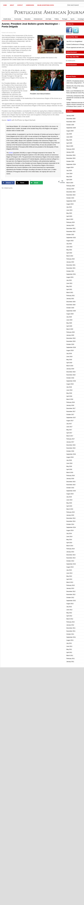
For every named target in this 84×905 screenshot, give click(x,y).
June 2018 (69, 390)
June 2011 (69, 646)
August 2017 (69, 420)
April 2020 (69, 326)
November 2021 (70, 268)
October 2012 (70, 597)
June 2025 (69, 137)
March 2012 (69, 619)
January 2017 (70, 442)
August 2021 (69, 277)
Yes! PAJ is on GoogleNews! (74, 41)
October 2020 (70, 308)
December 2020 (70, 301)
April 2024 (69, 179)
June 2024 (69, 173)
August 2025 (69, 131)
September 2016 (71, 454)
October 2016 (70, 451)
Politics (57, 19)
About (12, 5)
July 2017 (69, 423)
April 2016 (69, 469)
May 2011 (69, 649)
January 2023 (70, 225)
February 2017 (70, 439)
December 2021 (70, 265)
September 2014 (71, 527)
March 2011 (69, 655)
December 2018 (70, 372)
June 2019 (69, 356)
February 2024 (70, 185)
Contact (20, 5)
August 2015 (69, 494)
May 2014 (69, 539)
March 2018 (69, 399)
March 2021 (69, 292)
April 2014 (69, 542)
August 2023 (69, 204)
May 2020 (69, 323)
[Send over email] (36, 182)
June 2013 (69, 573)
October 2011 (70, 634)
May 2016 (69, 466)
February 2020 (70, 332)
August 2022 (69, 240)
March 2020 (69, 329)
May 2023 (69, 213)
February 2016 (70, 475)
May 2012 (69, 613)
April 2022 (69, 253)
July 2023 (69, 207)
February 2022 (70, 259)
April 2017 (69, 433)
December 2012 (70, 591)
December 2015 (70, 481)
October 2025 (70, 124)
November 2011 (70, 631)
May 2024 (69, 176)
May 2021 (69, 286)
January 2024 (70, 189)
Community (17, 19)
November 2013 (70, 558)
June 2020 (69, 320)
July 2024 (69, 170)
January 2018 (70, 405)
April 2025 (69, 143)
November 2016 (70, 448)
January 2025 (70, 152)
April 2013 (69, 579)
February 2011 (70, 658)
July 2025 (69, 134)
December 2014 (70, 518)
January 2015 (70, 515)
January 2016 (70, 478)
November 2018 (70, 375)
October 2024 (70, 161)
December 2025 (70, 118)
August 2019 (69, 350)
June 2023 (69, 210)
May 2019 (69, 359)
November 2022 (70, 231)
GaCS (9, 120)
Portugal (64, 19)
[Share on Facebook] (8, 182)
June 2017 (69, 426)
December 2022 (70, 228)
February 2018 (70, 402)
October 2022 (70, 234)
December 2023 (70, 192)
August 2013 (69, 567)
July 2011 (69, 643)
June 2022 (69, 246)
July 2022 (69, 243)
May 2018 (69, 393)
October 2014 (70, 524)
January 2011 (70, 661)
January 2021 (70, 298)
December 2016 (70, 445)
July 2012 (69, 606)
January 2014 (70, 552)
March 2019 (69, 365)
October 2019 (70, 344)
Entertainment (38, 19)
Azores (11, 152)
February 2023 (70, 222)
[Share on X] (22, 182)
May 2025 (69, 140)
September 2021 (71, 274)
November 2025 (70, 121)
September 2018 (71, 381)
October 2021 (70, 271)
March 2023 (69, 219)
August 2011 (69, 640)
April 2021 (69, 289)
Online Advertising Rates (45, 5)
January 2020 (70, 335)
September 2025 (71, 128)
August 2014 (69, 530)
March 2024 (69, 182)
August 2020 (69, 314)
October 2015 (70, 487)
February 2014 (70, 548)
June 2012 (69, 609)
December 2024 (70, 155)
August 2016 (69, 457)
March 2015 (69, 509)
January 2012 (70, 625)
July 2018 (69, 387)
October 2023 (70, 198)
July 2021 (69, 280)
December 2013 (70, 555)
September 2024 (71, 164)
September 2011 (71, 637)
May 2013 (69, 576)
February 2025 (70, 149)
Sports (72, 19)
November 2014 (70, 521)
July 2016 (69, 460)
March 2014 (69, 545)
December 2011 (70, 628)
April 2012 (69, 616)
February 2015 (70, 512)
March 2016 (69, 472)
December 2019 (70, 338)
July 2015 (69, 497)
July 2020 (69, 317)
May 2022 (69, 250)
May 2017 (69, 430)
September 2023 (71, 201)
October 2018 (70, 378)
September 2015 (71, 491)
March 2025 (69, 146)
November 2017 (70, 411)
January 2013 (70, 588)
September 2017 (71, 417)
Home (5, 5)
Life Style (48, 19)
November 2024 (70, 158)
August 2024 (69, 167)
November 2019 (70, 341)
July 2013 (69, 570)
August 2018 (69, 384)
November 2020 (70, 304)
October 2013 (70, 561)
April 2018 (69, 396)
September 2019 (71, 347)
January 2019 (70, 369)
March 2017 (69, 436)
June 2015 (69, 500)
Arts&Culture (7, 19)
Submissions (30, 5)
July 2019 (69, 353)
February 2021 (70, 295)
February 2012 (70, 622)
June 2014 (69, 536)
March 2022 (69, 256)
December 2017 (70, 408)
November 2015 (70, 484)
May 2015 (69, 503)
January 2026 (70, 115)
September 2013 (71, 564)
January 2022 (70, 262)
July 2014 (69, 533)
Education (27, 19)
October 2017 (70, 414)
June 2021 (69, 283)
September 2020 (71, 311)
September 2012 (71, 600)
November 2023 (70, 195)
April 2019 (69, 362)
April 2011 (69, 652)
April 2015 (69, 506)
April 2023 (69, 216)
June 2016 (69, 463)
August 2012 (69, 603)
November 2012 (70, 594)
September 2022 (71, 237)
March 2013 (69, 582)
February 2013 (70, 585)
